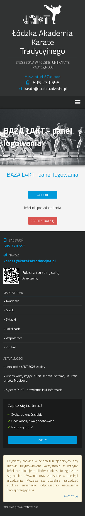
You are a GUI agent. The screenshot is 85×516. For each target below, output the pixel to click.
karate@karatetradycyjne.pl (43, 88)
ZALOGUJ (42, 195)
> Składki (9, 319)
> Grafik (8, 310)
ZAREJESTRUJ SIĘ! (43, 220)
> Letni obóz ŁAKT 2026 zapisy (24, 366)
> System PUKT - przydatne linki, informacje (33, 389)
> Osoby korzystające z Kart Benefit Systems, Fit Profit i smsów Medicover (40, 378)
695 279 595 (42, 82)
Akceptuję (71, 496)
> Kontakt (9, 347)
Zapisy (43, 440)
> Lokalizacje (12, 328)
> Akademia (11, 301)
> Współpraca (12, 337)
